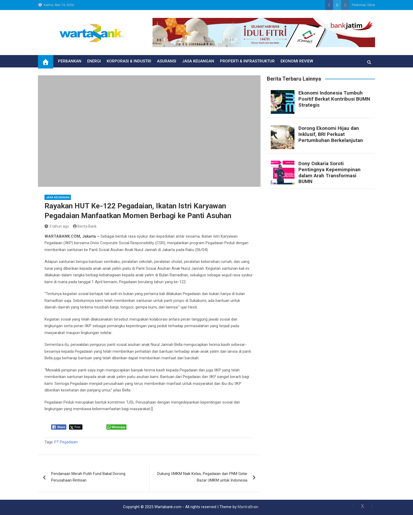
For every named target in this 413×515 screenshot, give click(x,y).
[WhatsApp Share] (116, 427)
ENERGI (94, 61)
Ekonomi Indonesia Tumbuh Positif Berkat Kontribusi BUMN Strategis (334, 99)
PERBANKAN (69, 61)
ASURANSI (166, 61)
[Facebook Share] (58, 427)
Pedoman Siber (363, 5)
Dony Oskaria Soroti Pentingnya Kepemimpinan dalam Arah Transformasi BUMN (329, 172)
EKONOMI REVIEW (297, 61)
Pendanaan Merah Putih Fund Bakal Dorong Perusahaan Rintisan (88, 477)
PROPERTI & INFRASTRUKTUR (247, 61)
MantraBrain (248, 506)
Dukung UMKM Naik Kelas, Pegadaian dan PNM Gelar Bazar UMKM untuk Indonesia (202, 477)
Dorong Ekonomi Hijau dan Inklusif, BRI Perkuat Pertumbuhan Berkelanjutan (330, 134)
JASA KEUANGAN (198, 61)
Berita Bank (85, 226)
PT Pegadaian (66, 442)
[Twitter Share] (75, 427)
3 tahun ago (57, 226)
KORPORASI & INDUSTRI (129, 61)
